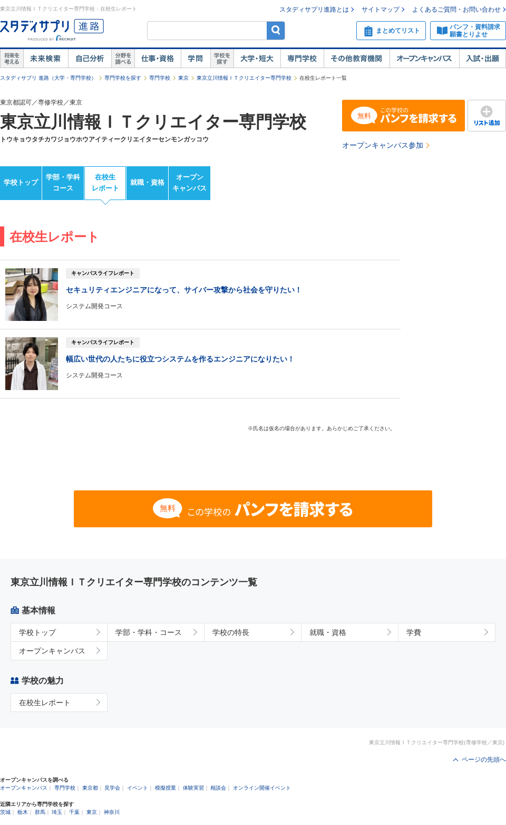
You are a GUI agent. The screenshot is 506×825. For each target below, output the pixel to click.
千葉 (74, 812)
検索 (276, 30)
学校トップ (21, 182)
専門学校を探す (122, 78)
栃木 (22, 812)
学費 (413, 632)
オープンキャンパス (424, 58)
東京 (183, 78)
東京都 (90, 788)
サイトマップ (381, 9)
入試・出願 (482, 58)
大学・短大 (256, 58)
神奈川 (112, 812)
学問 (195, 58)
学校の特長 (230, 632)
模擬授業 (165, 788)
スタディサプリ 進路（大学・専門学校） (48, 78)
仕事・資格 (157, 58)
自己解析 (89, 58)
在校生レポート (105, 182)
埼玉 (57, 812)
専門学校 (302, 58)
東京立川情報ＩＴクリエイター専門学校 (244, 78)
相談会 (218, 788)
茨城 (5, 812)
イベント (137, 788)
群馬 (40, 812)
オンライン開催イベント (262, 788)
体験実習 (193, 788)
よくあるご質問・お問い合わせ (456, 9)
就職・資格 (147, 182)
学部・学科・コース (148, 632)
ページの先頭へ (484, 759)
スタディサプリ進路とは (314, 9)
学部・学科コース (63, 182)
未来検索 (45, 58)
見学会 (112, 788)
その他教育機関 (357, 58)
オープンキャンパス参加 (382, 145)
